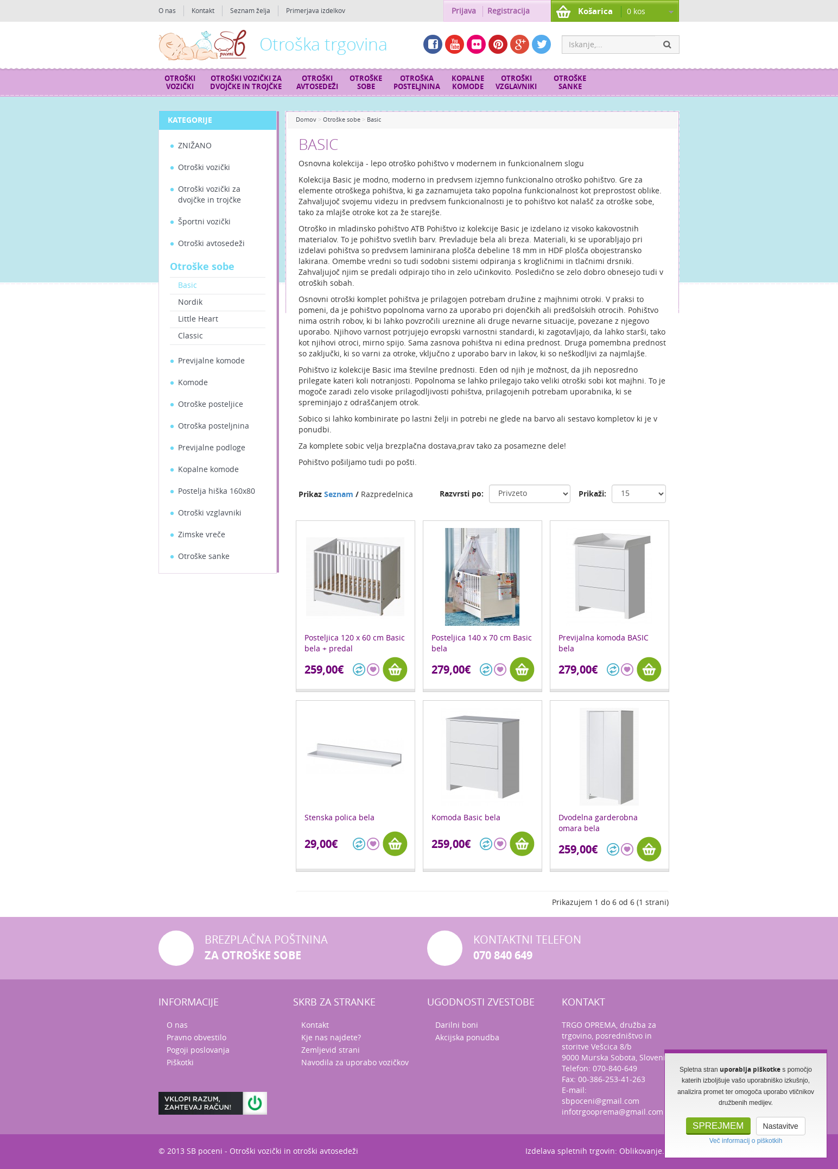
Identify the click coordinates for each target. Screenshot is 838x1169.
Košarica (595, 11)
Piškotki (180, 1062)
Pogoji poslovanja (198, 1050)
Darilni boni (456, 1025)
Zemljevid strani (330, 1050)
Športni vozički (204, 222)
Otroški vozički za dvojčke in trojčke (246, 82)
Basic (187, 285)
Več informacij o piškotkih (746, 1141)
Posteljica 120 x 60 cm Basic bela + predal (354, 643)
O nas (167, 11)
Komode (193, 382)
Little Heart (198, 319)
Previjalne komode (211, 361)
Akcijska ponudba (467, 1037)
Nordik (190, 302)
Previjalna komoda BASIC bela (603, 643)
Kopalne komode (468, 82)
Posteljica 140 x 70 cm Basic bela (481, 643)
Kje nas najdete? (331, 1037)
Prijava (464, 11)
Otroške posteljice (210, 404)
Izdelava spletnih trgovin (570, 1151)
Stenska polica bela (339, 817)
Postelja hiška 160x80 (216, 491)
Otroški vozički (179, 82)
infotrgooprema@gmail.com (612, 1112)
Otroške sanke (570, 82)
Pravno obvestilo (196, 1037)
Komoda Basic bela (465, 817)
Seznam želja (250, 11)
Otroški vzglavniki (516, 82)
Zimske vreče (201, 534)
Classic (190, 336)
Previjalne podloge (211, 447)
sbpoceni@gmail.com (600, 1101)
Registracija (508, 11)
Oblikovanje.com (649, 1151)
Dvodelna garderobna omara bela (598, 823)
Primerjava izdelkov (315, 11)
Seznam (338, 494)
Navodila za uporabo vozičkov (355, 1062)
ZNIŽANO (195, 145)
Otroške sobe (366, 82)
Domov (306, 119)
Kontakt (203, 11)
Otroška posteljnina (416, 82)
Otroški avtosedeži (317, 82)
